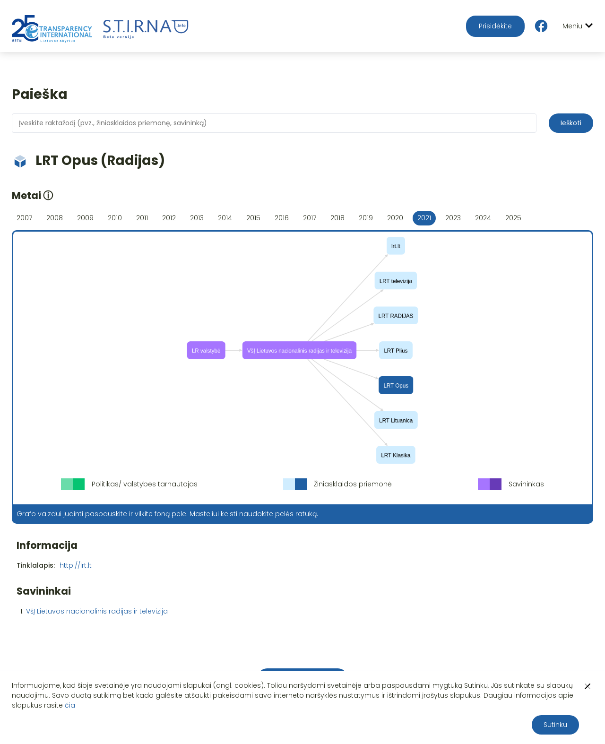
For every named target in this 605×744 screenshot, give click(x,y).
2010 (115, 218)
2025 (513, 218)
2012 (169, 218)
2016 (282, 218)
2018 (337, 218)
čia (70, 705)
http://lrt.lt (76, 565)
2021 (424, 218)
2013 (197, 218)
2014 (225, 218)
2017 (309, 218)
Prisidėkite (495, 26)
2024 (483, 218)
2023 (453, 218)
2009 (85, 218)
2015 (253, 218)
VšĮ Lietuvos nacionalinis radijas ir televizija (97, 611)
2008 (54, 218)
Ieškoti (571, 123)
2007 (24, 218)
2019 (366, 218)
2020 (395, 218)
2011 (142, 218)
